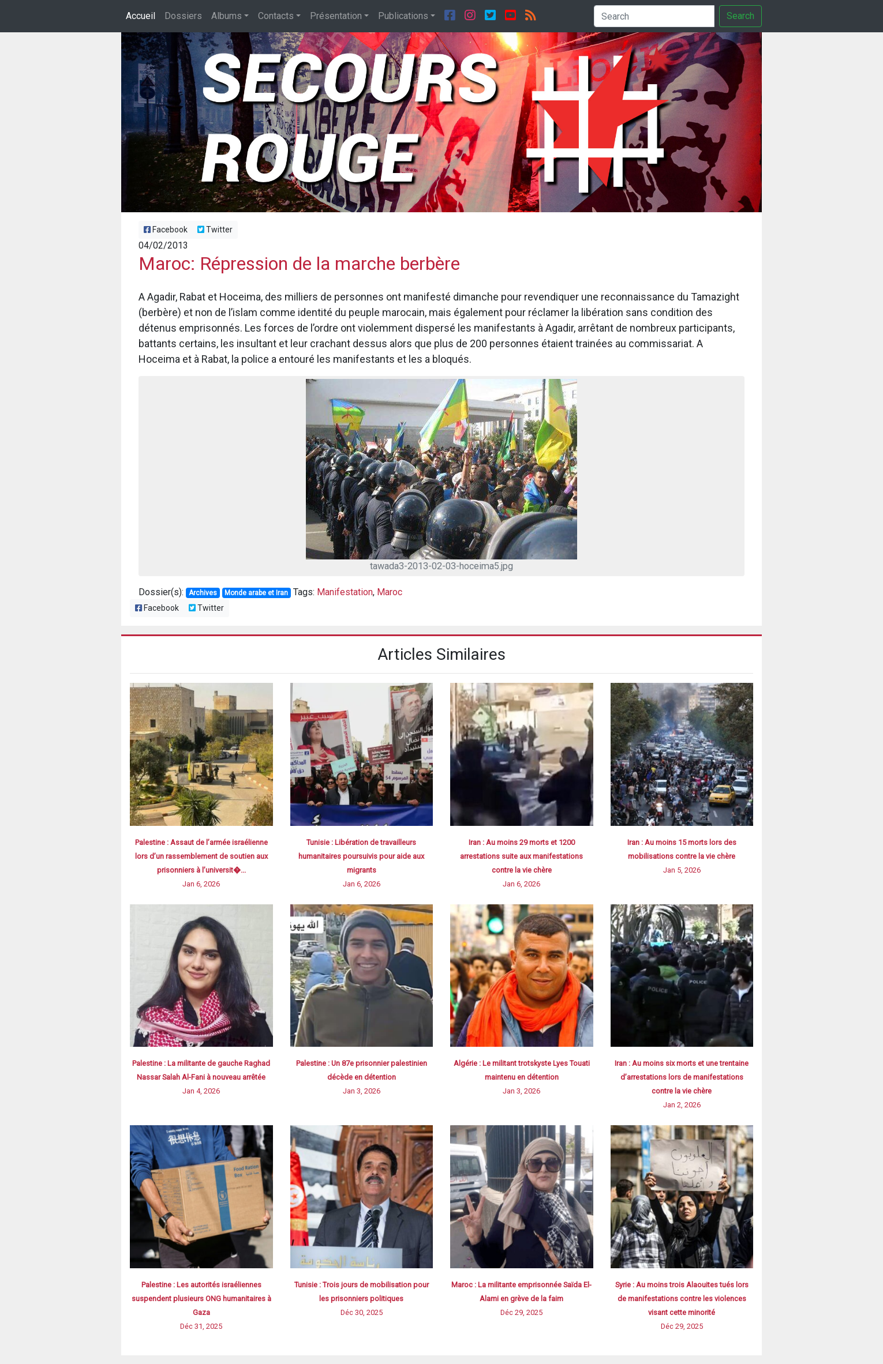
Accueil (140, 15)
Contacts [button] (276, 15)
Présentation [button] (336, 15)
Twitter (215, 229)
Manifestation (345, 592)
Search (740, 15)
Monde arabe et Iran (256, 593)
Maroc (389, 592)
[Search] (654, 16)
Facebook (166, 229)
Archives (203, 593)
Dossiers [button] (183, 15)
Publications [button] (403, 15)
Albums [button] (226, 15)
